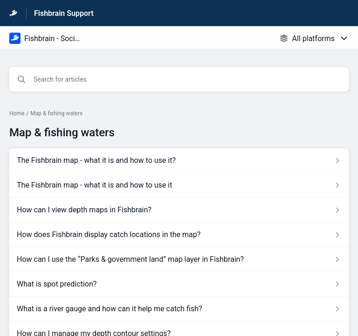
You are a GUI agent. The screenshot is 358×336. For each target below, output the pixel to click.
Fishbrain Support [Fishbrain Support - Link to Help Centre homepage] (64, 13)
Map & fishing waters (56, 113)
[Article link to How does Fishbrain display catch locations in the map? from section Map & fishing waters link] (179, 234)
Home (16, 113)
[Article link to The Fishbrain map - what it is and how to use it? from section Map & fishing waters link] (179, 160)
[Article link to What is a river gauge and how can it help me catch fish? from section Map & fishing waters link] (179, 309)
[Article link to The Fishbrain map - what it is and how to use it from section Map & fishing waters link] (179, 185)
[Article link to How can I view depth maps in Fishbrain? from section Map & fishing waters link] (179, 210)
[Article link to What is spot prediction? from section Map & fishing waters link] (179, 284)
